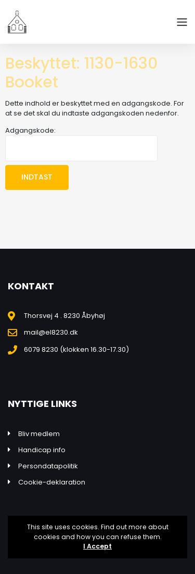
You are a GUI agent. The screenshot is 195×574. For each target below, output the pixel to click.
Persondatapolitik (48, 466)
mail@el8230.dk (51, 332)
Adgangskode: (81, 143)
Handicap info (42, 450)
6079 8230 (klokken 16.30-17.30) (76, 349)
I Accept (97, 546)
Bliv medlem (39, 434)
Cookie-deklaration (51, 482)
